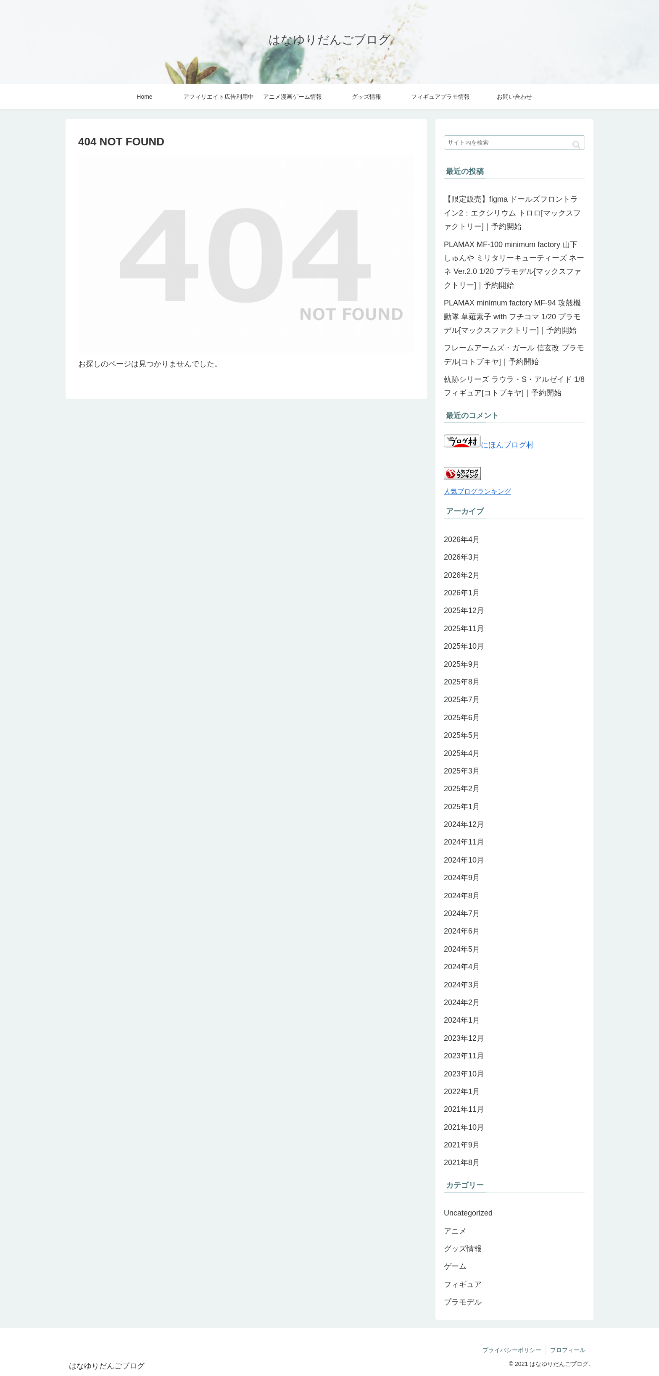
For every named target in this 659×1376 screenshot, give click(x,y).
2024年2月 (462, 1002)
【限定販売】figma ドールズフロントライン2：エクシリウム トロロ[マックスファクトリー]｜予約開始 (512, 213)
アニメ (455, 1231)
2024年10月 (464, 860)
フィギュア (463, 1284)
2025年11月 (464, 628)
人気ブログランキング (477, 491)
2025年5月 (462, 735)
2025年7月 (462, 699)
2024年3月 (462, 985)
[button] (576, 144)
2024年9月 (462, 877)
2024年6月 (462, 931)
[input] (514, 142)
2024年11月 (464, 842)
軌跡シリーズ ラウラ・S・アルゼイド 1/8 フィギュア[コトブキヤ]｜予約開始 (514, 386)
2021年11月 (464, 1109)
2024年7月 (462, 913)
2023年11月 (464, 1056)
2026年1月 (462, 593)
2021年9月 (462, 1145)
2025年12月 (464, 610)
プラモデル (463, 1302)
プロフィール (567, 1350)
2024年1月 (462, 1020)
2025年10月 (464, 646)
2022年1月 (462, 1091)
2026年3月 (462, 557)
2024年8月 (462, 896)
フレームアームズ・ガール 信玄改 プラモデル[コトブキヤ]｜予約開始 (514, 355)
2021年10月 (464, 1127)
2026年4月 (462, 539)
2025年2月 (462, 788)
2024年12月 (464, 824)
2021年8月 (462, 1162)
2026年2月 (462, 575)
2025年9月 (462, 664)
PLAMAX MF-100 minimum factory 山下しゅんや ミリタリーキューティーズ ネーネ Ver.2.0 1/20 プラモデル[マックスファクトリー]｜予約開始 (514, 264)
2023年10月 (464, 1074)
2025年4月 (462, 753)
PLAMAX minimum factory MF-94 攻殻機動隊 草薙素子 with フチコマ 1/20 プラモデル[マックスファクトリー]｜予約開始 (512, 316)
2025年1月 (462, 806)
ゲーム (455, 1266)
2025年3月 (462, 771)
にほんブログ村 (489, 445)
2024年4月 (462, 967)
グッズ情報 (463, 1248)
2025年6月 (462, 717)
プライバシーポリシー (511, 1350)
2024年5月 (462, 949)
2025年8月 (462, 682)
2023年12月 (464, 1038)
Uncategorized (468, 1213)
